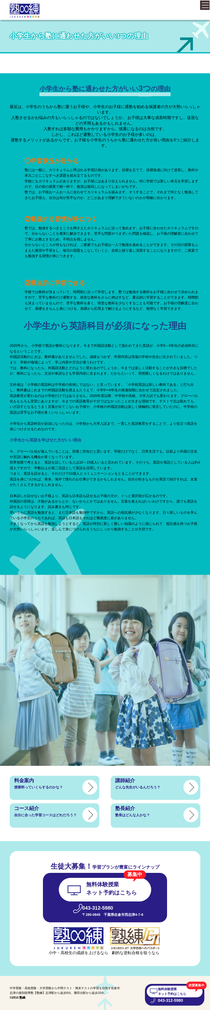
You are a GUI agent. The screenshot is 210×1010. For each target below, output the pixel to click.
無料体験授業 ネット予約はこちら (171, 991)
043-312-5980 (170, 1001)
